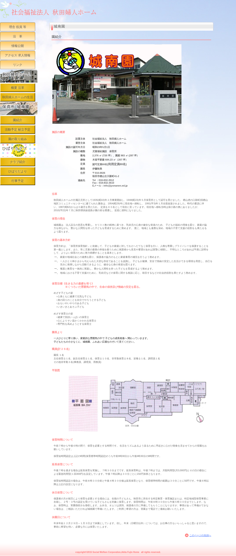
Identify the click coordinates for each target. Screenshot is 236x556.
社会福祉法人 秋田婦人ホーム (49, 9)
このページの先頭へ (200, 535)
